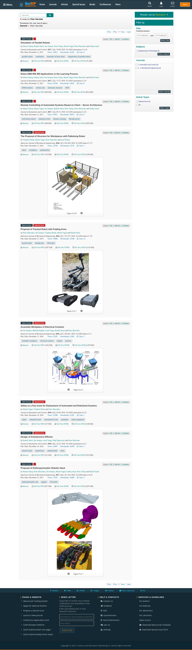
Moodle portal (74, 119)
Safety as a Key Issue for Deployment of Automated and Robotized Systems (59, 406)
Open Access (145, 620)
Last (129, 32)
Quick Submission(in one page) (37, 629)
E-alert (172, 4)
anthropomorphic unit (30, 482)
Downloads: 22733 (67, 146)
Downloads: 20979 (67, 115)
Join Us (105, 625)
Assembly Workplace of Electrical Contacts (42, 327)
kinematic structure (55, 88)
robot (24, 150)
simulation (40, 57)
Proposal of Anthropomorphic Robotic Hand (43, 468)
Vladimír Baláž (28, 140)
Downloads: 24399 (67, 446)
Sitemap (106, 629)
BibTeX (117, 39)
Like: (80, 52)
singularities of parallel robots (79, 57)
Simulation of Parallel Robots (35, 43)
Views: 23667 (52, 446)
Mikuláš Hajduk (38, 331)
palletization (44, 150)
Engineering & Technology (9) (149, 51)
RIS (111, 39)
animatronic (39, 451)
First (109, 32)
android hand (52, 451)
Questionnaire (108, 615)
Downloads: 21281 (67, 415)
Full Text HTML (62, 61)
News (117, 4)
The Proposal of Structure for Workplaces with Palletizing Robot (53, 136)
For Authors (144, 601)
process (68, 341)
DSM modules (27, 88)
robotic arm (40, 88)
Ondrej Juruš (94, 46)
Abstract (25, 61)
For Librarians (145, 615)
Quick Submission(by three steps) (38, 634)
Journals (53, 4)
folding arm (39, 243)
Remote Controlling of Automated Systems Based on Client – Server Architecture (61, 105)
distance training (59, 119)
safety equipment (77, 420)
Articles (64, 4)
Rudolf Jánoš (39, 46)
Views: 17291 (52, 478)
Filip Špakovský (59, 440)
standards (64, 420)
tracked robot (27, 243)
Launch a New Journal (33, 615)
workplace (33, 150)
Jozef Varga (49, 331)
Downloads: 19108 (67, 239)
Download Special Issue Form (153, 629)
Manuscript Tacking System (35, 601)
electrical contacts (47, 341)
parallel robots (27, 57)
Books (92, 4)
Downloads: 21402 (67, 336)
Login (161, 4)
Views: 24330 (52, 83)
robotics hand (27, 451)
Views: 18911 (52, 115)
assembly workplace (29, 341)
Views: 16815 (52, 52)
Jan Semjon (49, 109)
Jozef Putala (65, 140)
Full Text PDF (38, 61)
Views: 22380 (52, 415)
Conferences (105, 4)
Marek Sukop (28, 46)
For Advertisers (146, 610)
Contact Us (107, 601)
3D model (50, 243)
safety (24, 420)
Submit (185, 4)
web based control (28, 119)
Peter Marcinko (80, 46)
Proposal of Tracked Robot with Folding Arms (44, 229)
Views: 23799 (52, 146)
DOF (67, 88)
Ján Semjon (49, 46)
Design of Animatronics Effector (37, 437)
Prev (115, 32)
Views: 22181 (52, 336)
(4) (140, 105)
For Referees (144, 606)
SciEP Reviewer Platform (34, 625)
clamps (59, 341)
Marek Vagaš (69, 46)
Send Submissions (110, 620)
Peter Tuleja (58, 46)
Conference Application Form (36, 620)
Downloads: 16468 (67, 478)
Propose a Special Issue (33, 610)
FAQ (104, 610)
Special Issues (78, 4)
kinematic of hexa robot (56, 57)
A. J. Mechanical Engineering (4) (149, 68)
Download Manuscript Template (155, 625)
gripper (44, 482)
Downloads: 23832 (67, 83)
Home (42, 4)
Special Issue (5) (144, 101)
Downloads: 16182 (67, 52)
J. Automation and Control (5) (148, 65)
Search (149, 4)
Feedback (106, 606)
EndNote (126, 39)
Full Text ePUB (79, 61)
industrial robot (44, 119)
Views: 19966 (52, 239)
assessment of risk (51, 420)
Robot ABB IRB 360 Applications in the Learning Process (49, 74)
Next (123, 32)
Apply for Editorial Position (35, 606)
